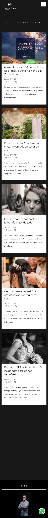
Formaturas (21, 22)
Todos (6, 22)
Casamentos (38, 22)
